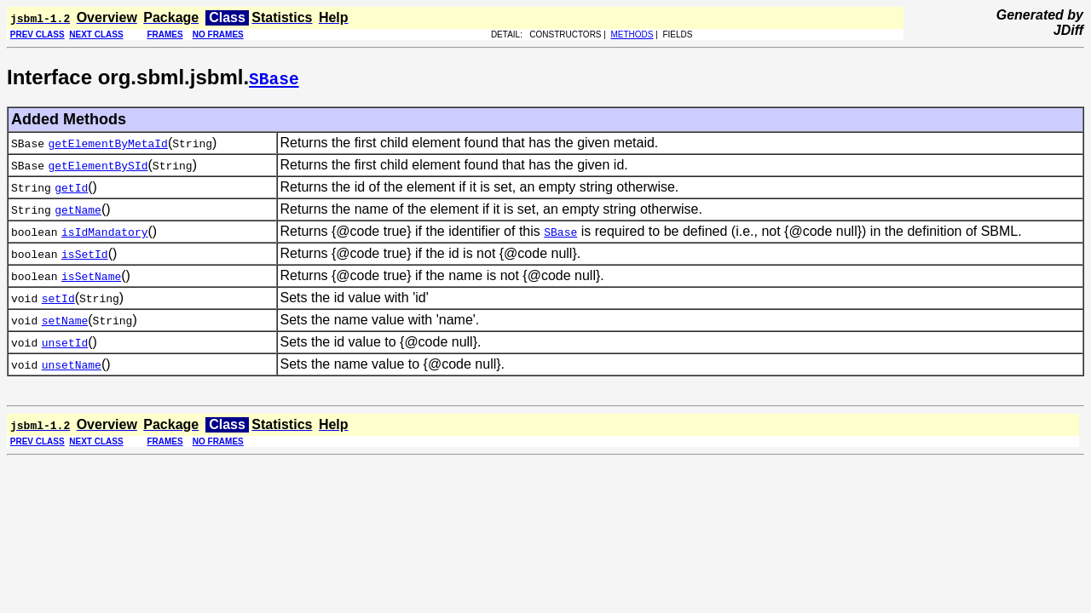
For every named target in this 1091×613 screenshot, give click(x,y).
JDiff (1068, 30)
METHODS (631, 34)
